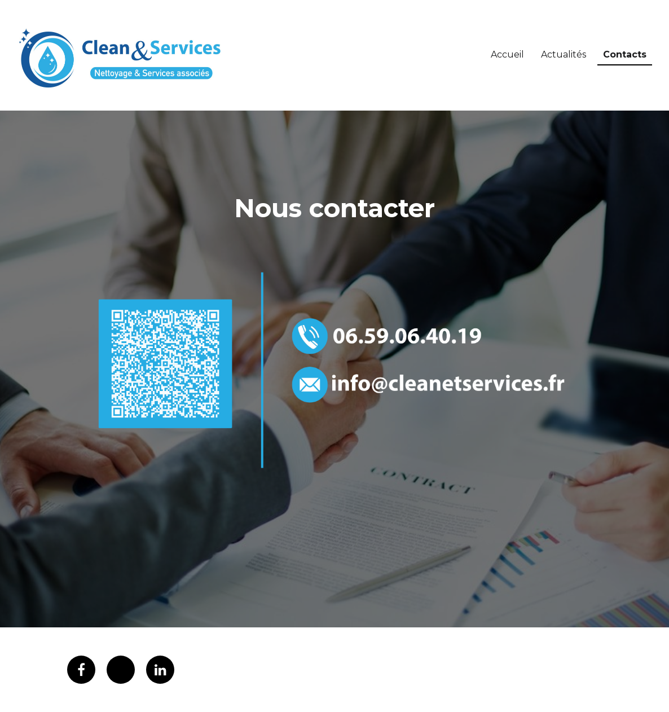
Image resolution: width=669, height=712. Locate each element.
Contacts (624, 54)
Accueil (507, 54)
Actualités (563, 54)
